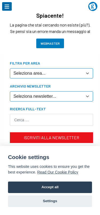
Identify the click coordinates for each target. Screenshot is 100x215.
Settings (50, 201)
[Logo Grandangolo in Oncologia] (92, 6)
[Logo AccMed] (50, 3)
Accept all (49, 187)
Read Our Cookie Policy (57, 172)
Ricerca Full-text (28, 109)
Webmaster (50, 43)
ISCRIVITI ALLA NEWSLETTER (51, 137)
